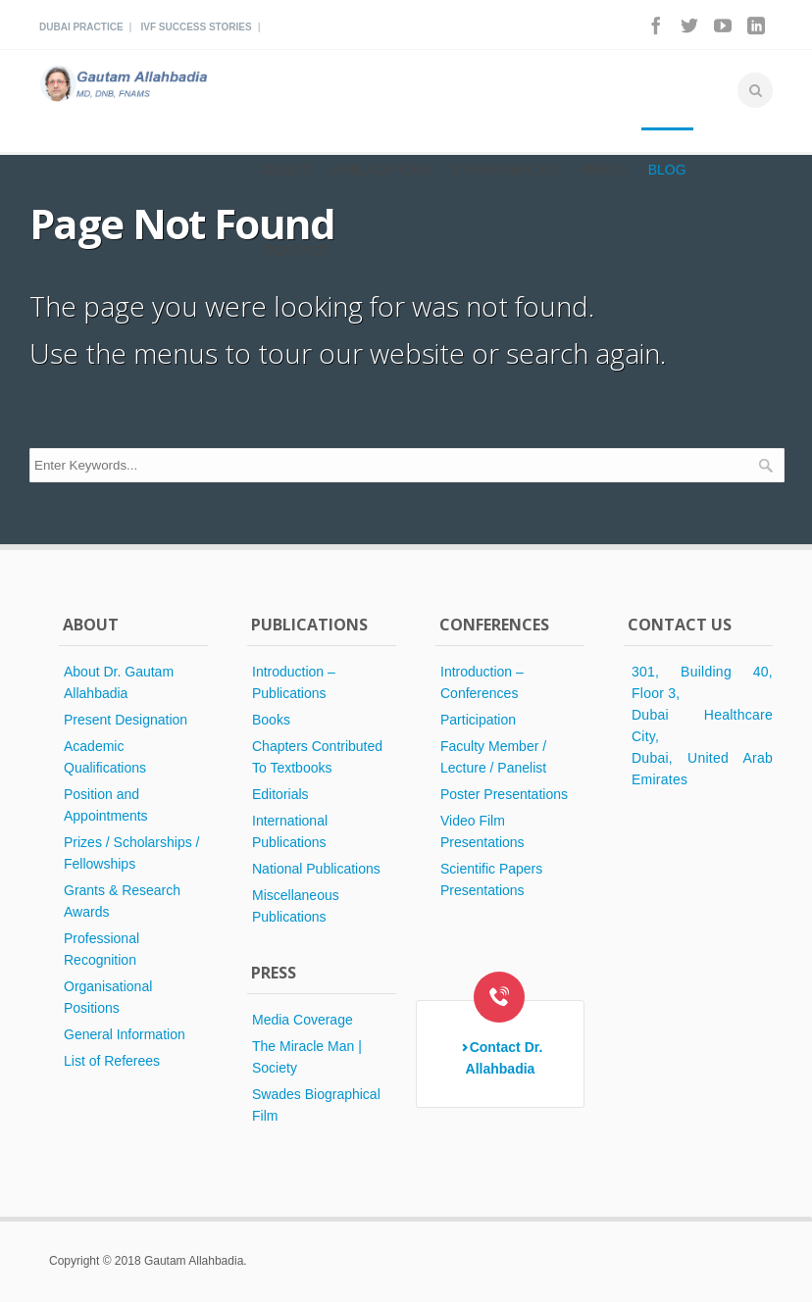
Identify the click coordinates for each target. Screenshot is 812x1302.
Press (603, 169)
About (286, 169)
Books (271, 719)
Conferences (505, 169)
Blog (667, 169)
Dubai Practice (81, 27)
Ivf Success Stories (195, 27)
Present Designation (125, 719)
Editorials (280, 794)
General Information (124, 1034)
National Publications (316, 868)
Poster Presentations (504, 794)
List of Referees (112, 1061)
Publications (381, 169)
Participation (478, 719)
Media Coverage (302, 1019)
